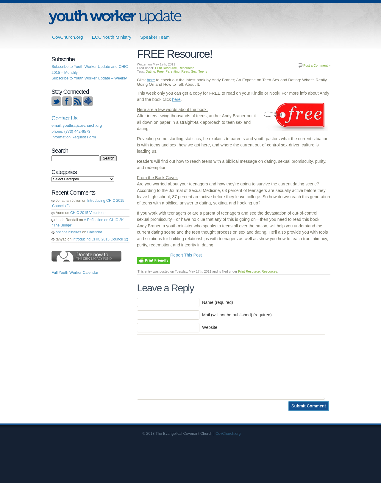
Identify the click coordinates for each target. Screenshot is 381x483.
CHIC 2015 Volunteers (88, 213)
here (151, 80)
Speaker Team (155, 37)
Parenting (172, 71)
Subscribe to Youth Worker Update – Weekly (89, 78)
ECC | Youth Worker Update (115, 17)
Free (160, 71)
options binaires (68, 232)
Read (185, 71)
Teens (203, 71)
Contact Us (64, 118)
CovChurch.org (67, 37)
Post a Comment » (316, 65)
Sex (194, 71)
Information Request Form (73, 137)
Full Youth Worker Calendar (74, 272)
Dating (150, 71)
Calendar (94, 232)
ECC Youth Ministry (112, 37)
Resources (186, 68)
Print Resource (166, 68)
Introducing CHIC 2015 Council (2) (100, 239)
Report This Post (186, 255)
